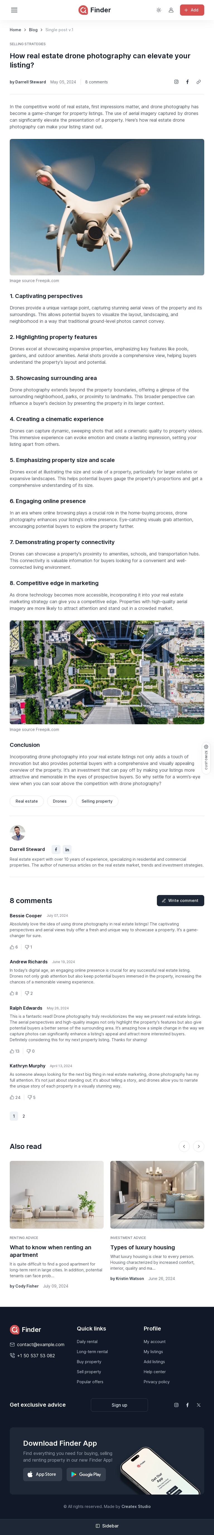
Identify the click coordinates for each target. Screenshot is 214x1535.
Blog (33, 29)
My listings (153, 1351)
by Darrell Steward (28, 82)
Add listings (154, 1361)
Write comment (180, 900)
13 (15, 1051)
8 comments (96, 82)
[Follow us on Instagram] (176, 1405)
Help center (155, 1371)
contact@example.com (40, 1344)
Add (191, 10)
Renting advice (24, 1238)
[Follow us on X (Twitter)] (198, 1405)
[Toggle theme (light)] (158, 10)
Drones (60, 801)
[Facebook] (56, 849)
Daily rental (87, 1341)
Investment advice (128, 1238)
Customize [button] (206, 757)
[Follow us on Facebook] (187, 1405)
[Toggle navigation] (14, 10)
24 (15, 1097)
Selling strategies (28, 44)
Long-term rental (92, 1351)
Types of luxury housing (142, 1247)
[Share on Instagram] (176, 81)
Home (15, 29)
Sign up (119, 1405)
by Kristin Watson (127, 1278)
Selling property (97, 801)
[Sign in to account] (171, 10)
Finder (94, 10)
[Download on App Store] (42, 1474)
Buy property (89, 1361)
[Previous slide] (184, 1146)
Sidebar (107, 1526)
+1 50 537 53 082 (36, 1355)
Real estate (27, 801)
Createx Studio (136, 1506)
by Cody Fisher (24, 1286)
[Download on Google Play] (86, 1474)
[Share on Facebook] (187, 81)
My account (155, 1341)
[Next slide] (198, 1146)
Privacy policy (157, 1381)
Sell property (89, 1371)
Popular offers (90, 1381)
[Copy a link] (198, 81)
